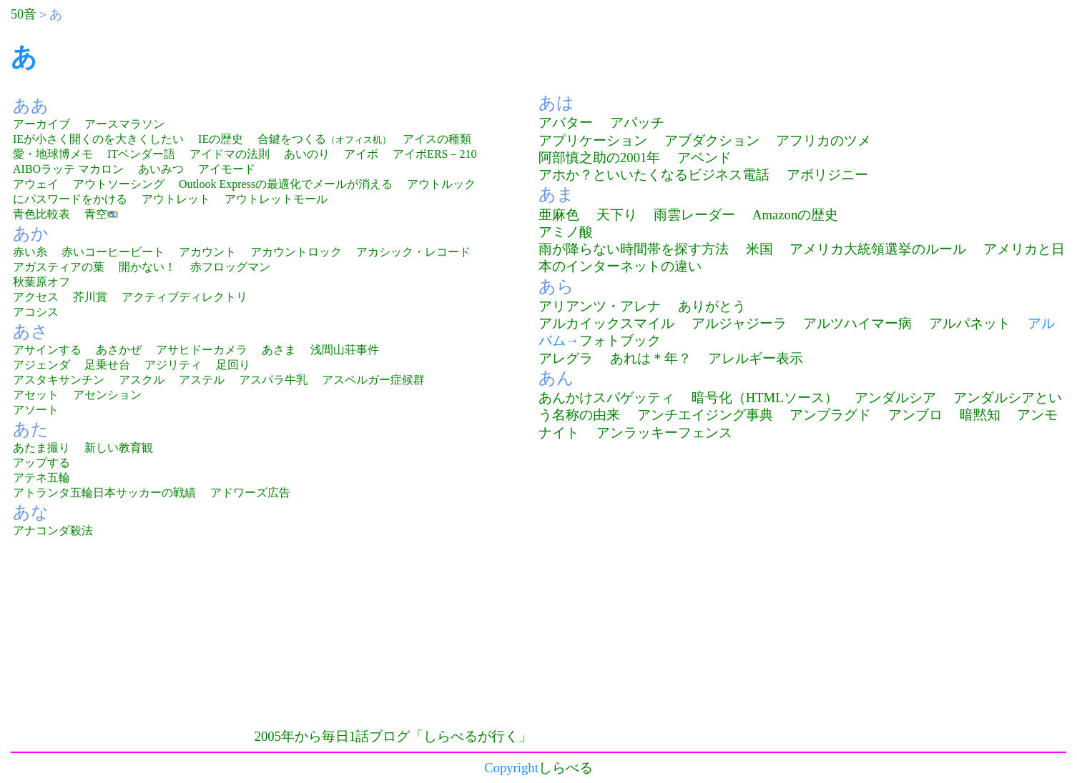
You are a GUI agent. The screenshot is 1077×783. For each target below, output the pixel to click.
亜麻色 (558, 214)
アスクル (141, 380)
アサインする (47, 350)
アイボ (361, 154)
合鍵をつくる (324, 139)
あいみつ (161, 169)
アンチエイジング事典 (705, 414)
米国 (759, 248)
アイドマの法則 (230, 154)
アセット (36, 395)
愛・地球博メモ (53, 154)
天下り (616, 214)
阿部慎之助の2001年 (599, 157)
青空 (95, 214)
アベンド (704, 157)
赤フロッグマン (230, 267)
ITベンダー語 (141, 154)
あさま (279, 350)
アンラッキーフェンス (664, 432)
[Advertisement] (131, 641)
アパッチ (637, 122)
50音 (23, 14)
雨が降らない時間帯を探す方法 (633, 248)
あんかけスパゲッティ (606, 397)
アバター (565, 122)
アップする (41, 463)
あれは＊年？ (651, 358)
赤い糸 (30, 252)
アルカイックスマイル (606, 323)
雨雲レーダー (694, 214)
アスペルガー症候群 (373, 380)
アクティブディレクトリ (184, 297)
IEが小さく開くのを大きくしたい (98, 139)
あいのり (307, 154)
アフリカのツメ (823, 140)
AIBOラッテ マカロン (68, 169)
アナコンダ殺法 (53, 530)
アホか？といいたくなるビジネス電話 (653, 174)
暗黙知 (980, 414)
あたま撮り (41, 448)
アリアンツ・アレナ (599, 306)
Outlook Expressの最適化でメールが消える (286, 184)
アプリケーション (592, 140)
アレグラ (565, 358)
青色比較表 (41, 214)
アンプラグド (830, 414)
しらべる (565, 767)
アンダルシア (895, 397)
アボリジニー (827, 174)
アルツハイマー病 (857, 323)
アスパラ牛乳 (273, 380)
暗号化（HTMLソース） (765, 397)
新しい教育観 (118, 448)
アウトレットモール (276, 199)
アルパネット (969, 323)
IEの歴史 (220, 139)
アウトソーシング (118, 184)
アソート (36, 410)
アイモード (226, 169)
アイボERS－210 (434, 154)
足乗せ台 (107, 365)
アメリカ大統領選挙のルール (878, 248)
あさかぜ (119, 350)
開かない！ (147, 267)
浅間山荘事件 (344, 350)
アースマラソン (124, 124)
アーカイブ (41, 124)
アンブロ (915, 414)
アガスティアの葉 (58, 267)
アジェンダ (41, 365)
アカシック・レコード (413, 252)
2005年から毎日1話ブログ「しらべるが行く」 (394, 736)
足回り (233, 365)
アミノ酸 (565, 231)
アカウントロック (296, 252)
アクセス (36, 297)
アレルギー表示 (755, 358)
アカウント (207, 252)
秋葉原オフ (41, 282)
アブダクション (711, 140)
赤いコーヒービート (113, 252)
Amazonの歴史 (795, 214)
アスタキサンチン (58, 380)
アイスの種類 (437, 139)
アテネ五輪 (41, 478)
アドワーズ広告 (250, 493)
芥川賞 (90, 297)
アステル (202, 380)
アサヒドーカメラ (201, 350)
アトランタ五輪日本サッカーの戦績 (104, 493)
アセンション (107, 395)
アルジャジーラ (739, 323)
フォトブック (620, 340)
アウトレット (176, 199)
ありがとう (712, 306)
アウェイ (36, 184)
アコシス (36, 312)
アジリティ (173, 365)
